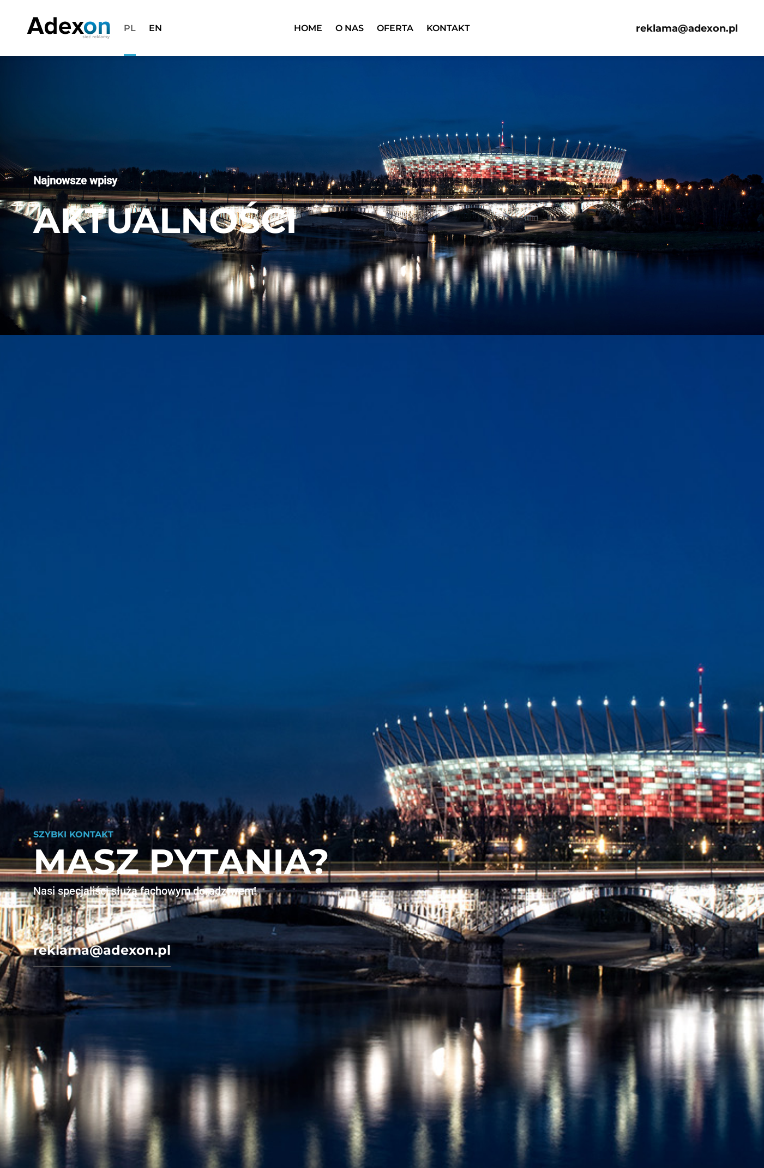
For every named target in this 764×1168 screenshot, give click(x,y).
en (155, 28)
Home (308, 28)
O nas (349, 28)
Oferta (395, 28)
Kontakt (448, 28)
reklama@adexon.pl (687, 28)
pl (130, 28)
